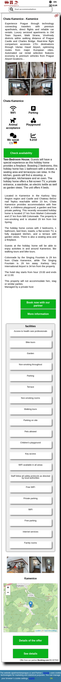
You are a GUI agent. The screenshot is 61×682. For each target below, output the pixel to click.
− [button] (8, 592)
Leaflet (38, 631)
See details (30, 653)
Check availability (21, 153)
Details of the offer (30, 640)
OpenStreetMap (50, 631)
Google (46, 673)
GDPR (32, 678)
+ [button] (8, 587)
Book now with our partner (38, 304)
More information (38, 314)
